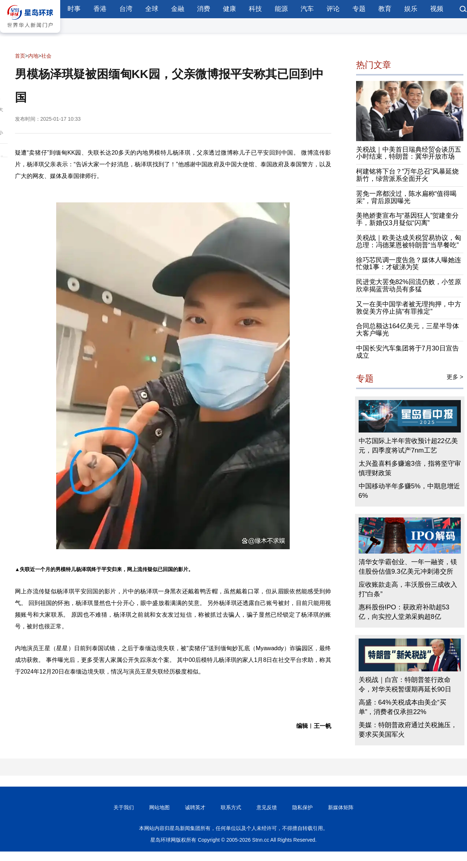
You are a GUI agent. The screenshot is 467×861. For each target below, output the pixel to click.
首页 (20, 56)
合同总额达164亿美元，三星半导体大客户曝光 (407, 329)
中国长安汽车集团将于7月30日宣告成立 (407, 352)
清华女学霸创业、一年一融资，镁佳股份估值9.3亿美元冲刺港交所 (408, 566)
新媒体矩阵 (341, 807)
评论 (333, 8)
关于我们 (123, 807)
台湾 (125, 8)
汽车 (307, 8)
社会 (46, 56)
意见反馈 (266, 807)
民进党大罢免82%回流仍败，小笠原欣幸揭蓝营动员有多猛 (408, 285)
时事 (74, 8)
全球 (151, 8)
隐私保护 (302, 807)
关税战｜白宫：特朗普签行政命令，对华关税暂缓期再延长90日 (405, 684)
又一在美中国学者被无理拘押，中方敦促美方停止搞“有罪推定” (408, 307)
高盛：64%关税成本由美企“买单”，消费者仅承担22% (402, 707)
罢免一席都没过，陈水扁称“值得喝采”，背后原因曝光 (406, 197)
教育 (384, 8)
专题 (359, 8)
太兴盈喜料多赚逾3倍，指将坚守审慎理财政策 (410, 468)
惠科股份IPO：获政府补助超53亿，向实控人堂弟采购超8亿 (404, 612)
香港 (100, 8)
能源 (281, 8)
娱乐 (410, 8)
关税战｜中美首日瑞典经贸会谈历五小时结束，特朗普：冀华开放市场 (408, 153)
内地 (33, 56)
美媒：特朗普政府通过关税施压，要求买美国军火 (408, 729)
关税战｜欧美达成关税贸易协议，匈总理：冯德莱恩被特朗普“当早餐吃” (408, 241)
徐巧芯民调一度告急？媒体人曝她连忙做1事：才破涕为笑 (408, 263)
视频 (436, 8)
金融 (177, 8)
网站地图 (159, 807)
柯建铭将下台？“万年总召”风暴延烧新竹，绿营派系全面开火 (407, 175)
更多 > (455, 377)
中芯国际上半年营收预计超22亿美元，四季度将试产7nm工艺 (408, 445)
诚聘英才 (195, 807)
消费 (203, 8)
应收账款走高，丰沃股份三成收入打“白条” (408, 589)
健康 (229, 8)
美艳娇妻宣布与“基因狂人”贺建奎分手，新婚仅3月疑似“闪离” (407, 219)
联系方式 (231, 807)
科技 (255, 8)
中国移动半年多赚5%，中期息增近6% (409, 490)
